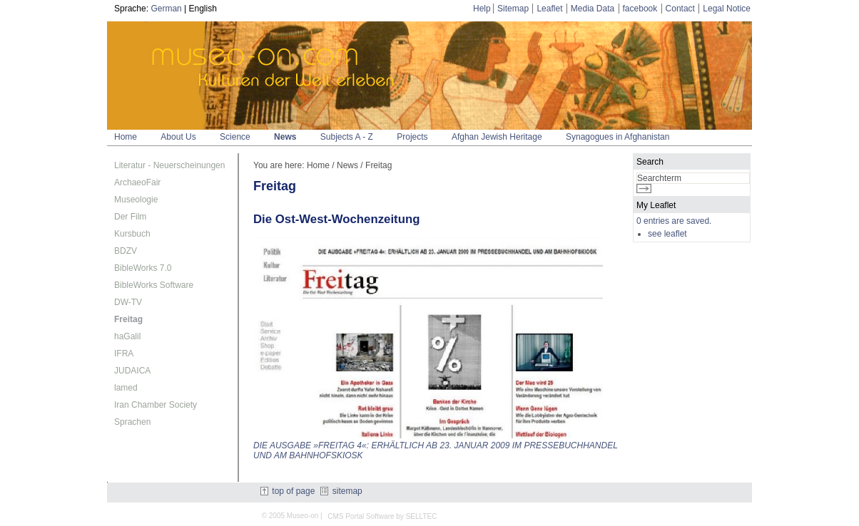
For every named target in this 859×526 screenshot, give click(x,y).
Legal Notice (727, 9)
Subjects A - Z (346, 137)
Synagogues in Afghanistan (617, 137)
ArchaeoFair (137, 182)
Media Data (592, 9)
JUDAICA (132, 371)
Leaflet (549, 9)
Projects (412, 137)
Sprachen (132, 422)
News (285, 137)
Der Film (130, 217)
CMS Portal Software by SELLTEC (382, 516)
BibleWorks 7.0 (142, 268)
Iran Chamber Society (155, 405)
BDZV (125, 251)
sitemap (341, 491)
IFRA (123, 354)
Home (125, 137)
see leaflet (667, 234)
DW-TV (128, 302)
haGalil (127, 336)
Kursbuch (132, 234)
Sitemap (513, 9)
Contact (680, 9)
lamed (126, 388)
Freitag (128, 319)
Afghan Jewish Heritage (497, 137)
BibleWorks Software (153, 285)
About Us (178, 137)
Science (235, 137)
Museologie (136, 200)
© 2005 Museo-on (290, 516)
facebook (640, 9)
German (166, 9)
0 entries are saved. (673, 221)
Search (650, 162)
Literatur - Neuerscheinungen (169, 165)
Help (482, 9)
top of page (287, 491)
